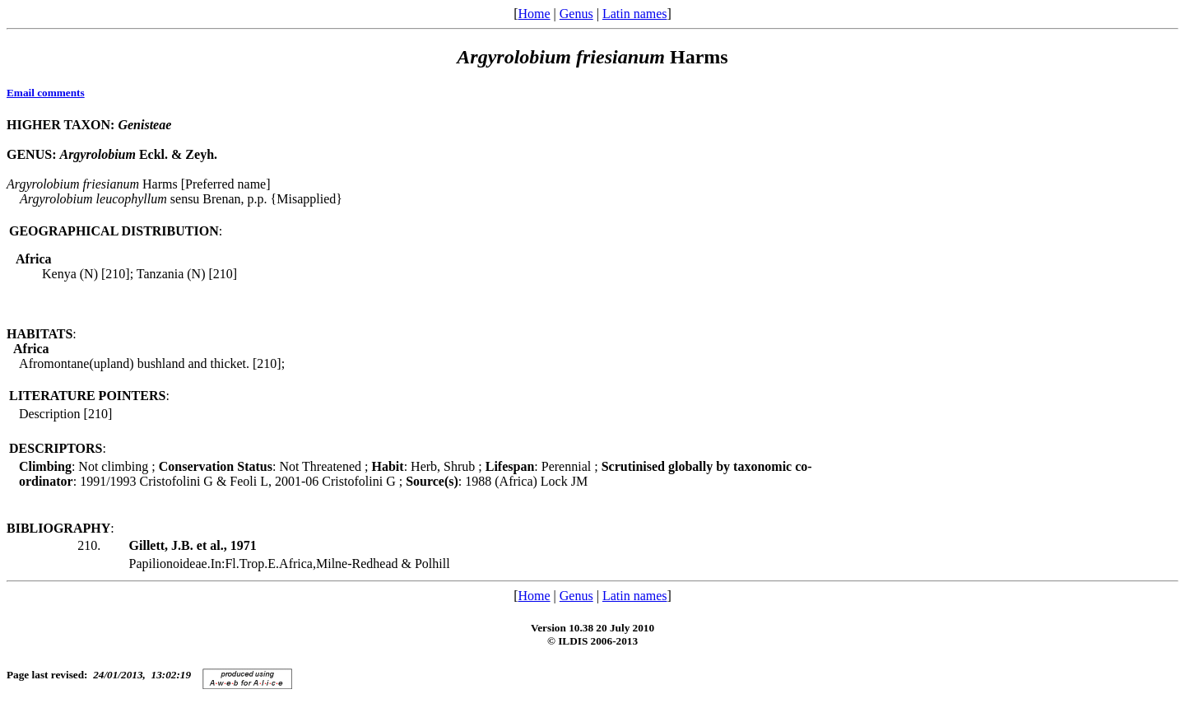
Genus (576, 14)
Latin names (634, 14)
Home (534, 14)
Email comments (46, 92)
